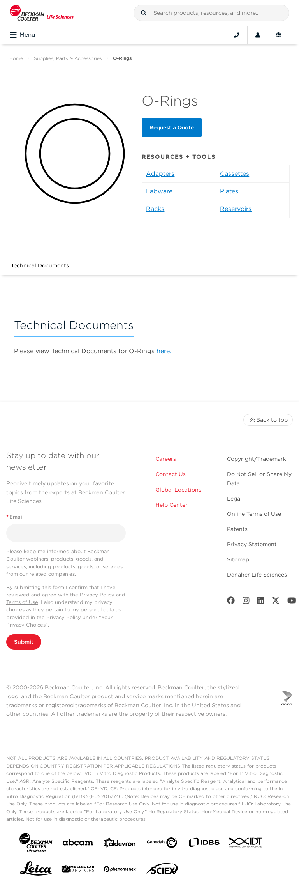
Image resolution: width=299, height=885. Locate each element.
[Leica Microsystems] (36, 870)
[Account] (258, 35)
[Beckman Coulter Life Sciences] (42, 13)
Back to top (268, 420)
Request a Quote (172, 127)
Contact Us (170, 474)
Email (15, 516)
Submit (23, 642)
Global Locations (178, 490)
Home (16, 58)
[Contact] (236, 35)
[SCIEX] (162, 870)
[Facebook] (231, 602)
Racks (155, 208)
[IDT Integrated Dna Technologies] (246, 844)
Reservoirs (236, 208)
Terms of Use (22, 602)
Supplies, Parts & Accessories (68, 58)
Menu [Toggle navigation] (22, 35)
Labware (159, 191)
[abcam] (78, 843)
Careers (165, 459)
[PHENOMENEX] (120, 870)
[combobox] (211, 13)
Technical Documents (40, 265)
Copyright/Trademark (256, 459)
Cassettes (234, 173)
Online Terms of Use (254, 514)
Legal (234, 499)
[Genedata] (162, 844)
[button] (144, 13)
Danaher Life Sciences (257, 575)
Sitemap (238, 559)
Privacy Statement (252, 544)
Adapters (160, 173)
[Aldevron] (120, 844)
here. (164, 351)
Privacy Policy (97, 595)
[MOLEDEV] (78, 870)
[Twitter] (276, 602)
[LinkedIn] (260, 602)
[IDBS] (204, 844)
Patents (237, 529)
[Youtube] (291, 602)
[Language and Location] (278, 35)
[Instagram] (246, 602)
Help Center (171, 505)
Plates (229, 191)
